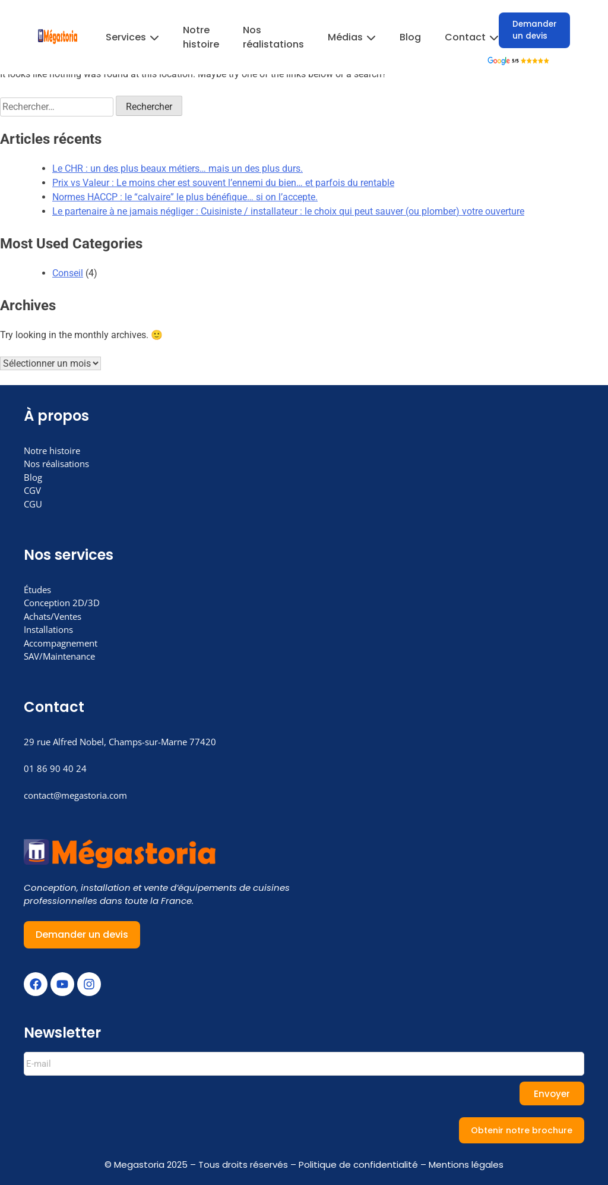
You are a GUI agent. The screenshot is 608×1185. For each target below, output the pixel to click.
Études (37, 589)
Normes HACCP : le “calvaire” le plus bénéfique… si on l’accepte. (185, 197)
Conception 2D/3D (62, 603)
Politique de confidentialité (358, 1164)
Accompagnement (60, 643)
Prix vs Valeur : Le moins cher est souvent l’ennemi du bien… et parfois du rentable (223, 182)
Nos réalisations (56, 463)
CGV (32, 490)
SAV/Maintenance (59, 656)
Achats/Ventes (52, 616)
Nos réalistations (273, 37)
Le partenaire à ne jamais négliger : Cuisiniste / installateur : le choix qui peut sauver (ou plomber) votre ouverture (288, 211)
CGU (33, 504)
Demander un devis (534, 30)
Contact (472, 37)
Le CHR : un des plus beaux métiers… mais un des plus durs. (177, 168)
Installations (48, 629)
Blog (410, 37)
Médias (352, 37)
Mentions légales (466, 1164)
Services (132, 37)
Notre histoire (201, 37)
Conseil (67, 273)
